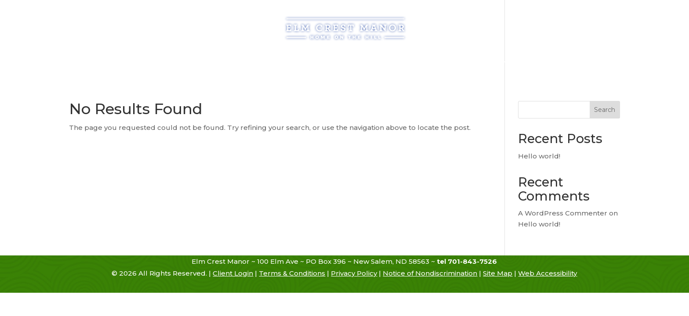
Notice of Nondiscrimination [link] (430, 273)
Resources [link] (442, 62)
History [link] (166, 62)
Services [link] (326, 62)
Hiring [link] (490, 62)
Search (604, 110)
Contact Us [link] (539, 62)
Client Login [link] (233, 273)
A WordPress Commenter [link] (562, 213)
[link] (345, 28)
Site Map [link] (497, 273)
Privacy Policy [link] (354, 273)
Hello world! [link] (539, 156)
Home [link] (132, 62)
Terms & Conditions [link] (292, 273)
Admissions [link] (218, 62)
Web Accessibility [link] (547, 273)
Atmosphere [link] (382, 62)
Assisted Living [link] (275, 62)
